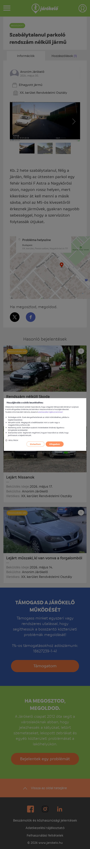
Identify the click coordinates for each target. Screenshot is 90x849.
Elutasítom (35, 444)
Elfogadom (54, 444)
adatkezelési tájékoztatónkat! (50, 412)
